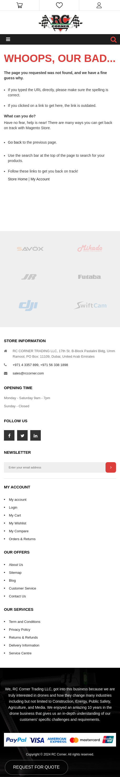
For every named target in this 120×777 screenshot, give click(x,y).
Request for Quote (36, 767)
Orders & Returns (22, 539)
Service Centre (20, 653)
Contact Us (17, 596)
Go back (15, 142)
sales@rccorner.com (28, 373)
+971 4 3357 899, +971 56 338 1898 (40, 365)
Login (13, 507)
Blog (12, 580)
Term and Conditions (24, 622)
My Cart (15, 515)
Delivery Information (24, 645)
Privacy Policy (19, 630)
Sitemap (15, 573)
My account (17, 500)
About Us (16, 565)
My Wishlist (17, 523)
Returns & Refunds (23, 637)
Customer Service (22, 588)
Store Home (18, 179)
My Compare (18, 531)
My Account (40, 179)
